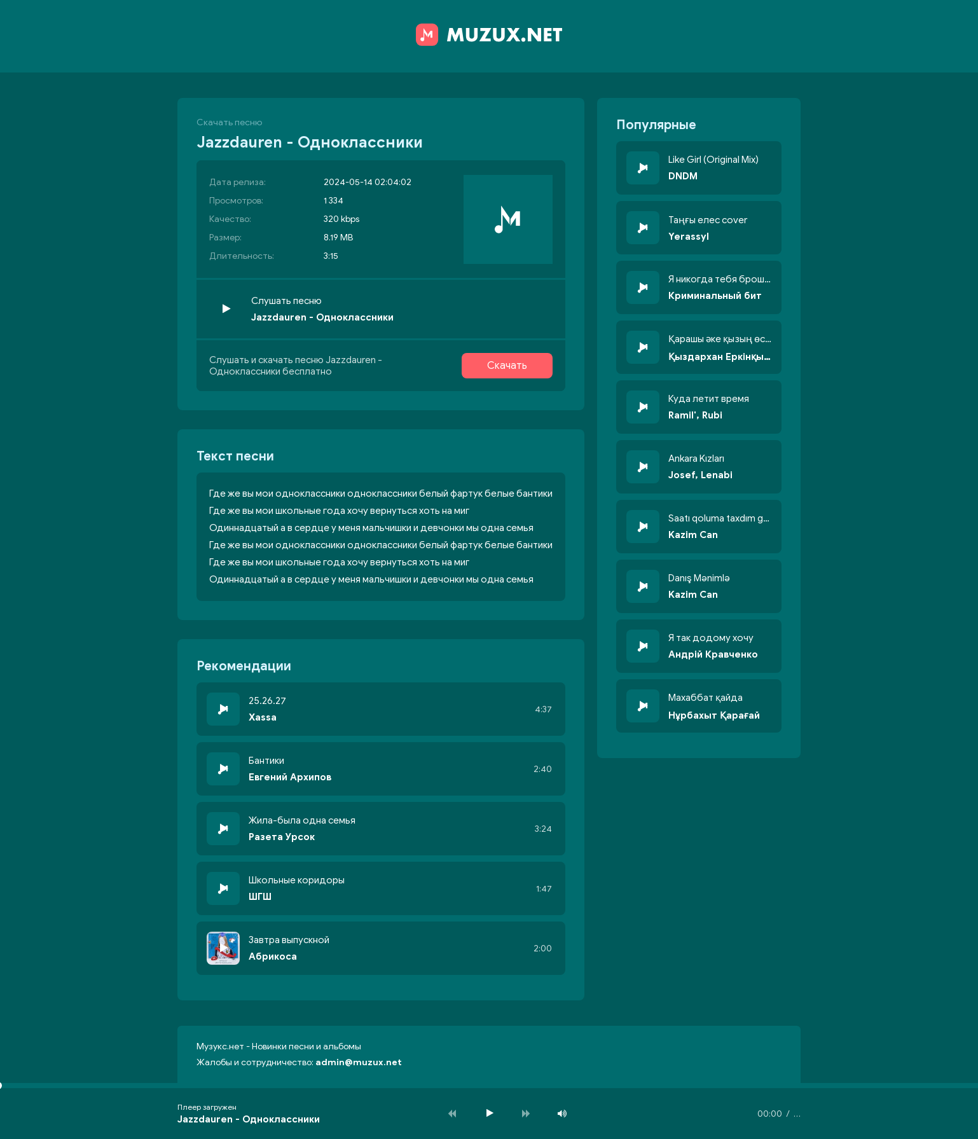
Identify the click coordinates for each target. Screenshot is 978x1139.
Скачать (507, 365)
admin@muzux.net (358, 1062)
